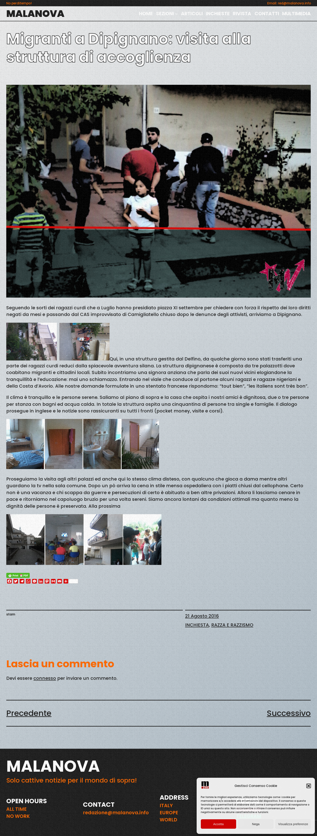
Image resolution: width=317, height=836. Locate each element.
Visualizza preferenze (293, 824)
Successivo (289, 713)
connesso (44, 678)
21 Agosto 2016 (202, 616)
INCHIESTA (197, 625)
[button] (309, 786)
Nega (256, 824)
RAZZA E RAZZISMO (232, 625)
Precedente (28, 713)
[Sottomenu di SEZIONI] (176, 13)
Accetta (218, 824)
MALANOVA (35, 13)
